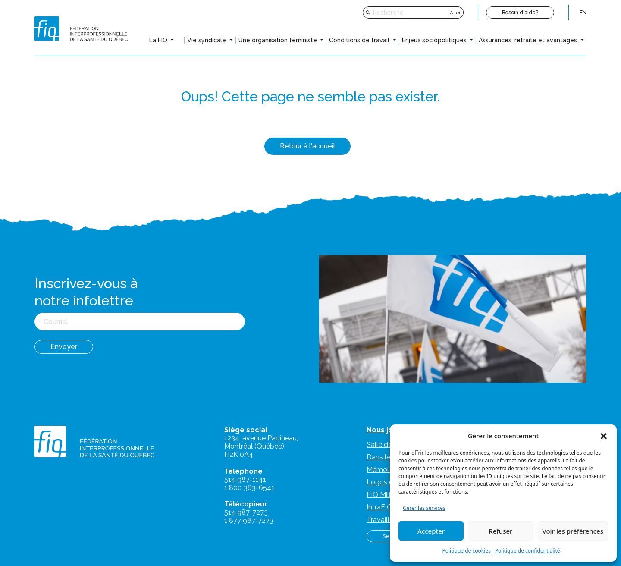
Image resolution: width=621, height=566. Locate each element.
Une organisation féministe (278, 40)
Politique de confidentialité (527, 550)
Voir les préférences (573, 531)
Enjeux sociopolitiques (435, 40)
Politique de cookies (466, 550)
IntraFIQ (379, 507)
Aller (455, 12)
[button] (603, 435)
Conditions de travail (360, 40)
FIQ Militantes (389, 495)
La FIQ (159, 40)
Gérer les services (424, 508)
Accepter (431, 531)
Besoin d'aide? (520, 12)
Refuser (500, 531)
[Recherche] (410, 12)
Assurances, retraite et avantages (529, 40)
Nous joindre (389, 430)
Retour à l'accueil (307, 146)
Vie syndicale (207, 40)
